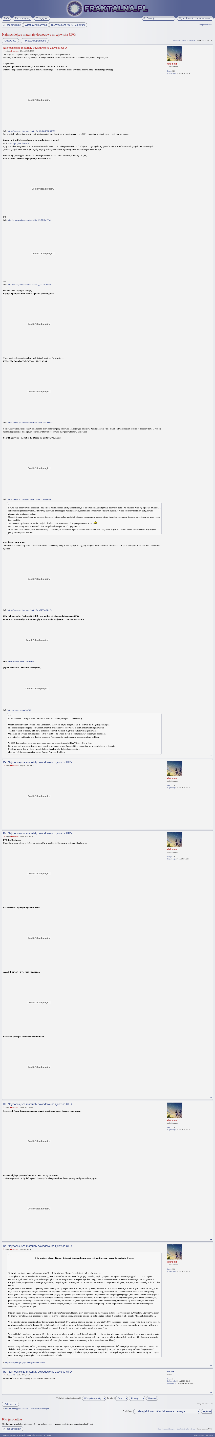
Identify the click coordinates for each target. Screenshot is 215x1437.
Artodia (210, 1435)
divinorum (14, 51)
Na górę (211, 756)
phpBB (21, 1435)
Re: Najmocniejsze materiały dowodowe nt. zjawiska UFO (37, 762)
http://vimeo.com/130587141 (21, 661)
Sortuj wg (117, 1398)
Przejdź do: (127, 1411)
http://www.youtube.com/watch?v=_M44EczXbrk (29, 284)
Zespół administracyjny (167, 1429)
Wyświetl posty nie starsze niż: (81, 1398)
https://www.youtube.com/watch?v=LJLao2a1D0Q (30, 499)
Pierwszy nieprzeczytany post (184, 40)
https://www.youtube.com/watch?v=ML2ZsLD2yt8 (30, 422)
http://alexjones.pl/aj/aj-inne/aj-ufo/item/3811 (25, 1362)
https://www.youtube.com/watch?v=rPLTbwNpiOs (30, 610)
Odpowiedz (10, 40)
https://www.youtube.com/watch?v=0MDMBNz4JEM (31, 131)
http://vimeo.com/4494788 (19, 710)
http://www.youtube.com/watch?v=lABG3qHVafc (29, 220)
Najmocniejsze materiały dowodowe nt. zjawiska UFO (39, 34)
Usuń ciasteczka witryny (186, 1429)
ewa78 (12, 1375)
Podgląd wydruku (205, 25)
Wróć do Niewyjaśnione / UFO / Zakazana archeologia (26, 1408)
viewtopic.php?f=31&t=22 (20, 143)
